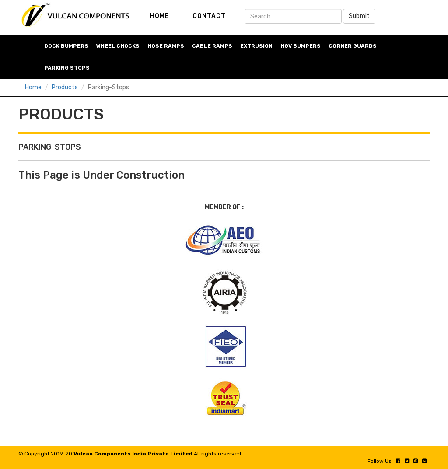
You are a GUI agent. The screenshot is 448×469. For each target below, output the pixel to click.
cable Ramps (212, 46)
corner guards (353, 46)
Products (65, 87)
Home (33, 87)
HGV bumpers (300, 46)
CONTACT (209, 16)
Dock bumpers (66, 46)
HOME (159, 16)
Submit (359, 16)
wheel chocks (118, 46)
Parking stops (67, 68)
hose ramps (165, 46)
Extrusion (256, 46)
